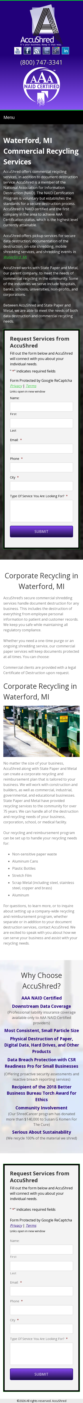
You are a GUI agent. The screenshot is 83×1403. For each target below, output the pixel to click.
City (14, 477)
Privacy (16, 385)
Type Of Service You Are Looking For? (39, 496)
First (13, 414)
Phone (16, 459)
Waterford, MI (14, 257)
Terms (31, 385)
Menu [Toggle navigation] (9, 117)
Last (13, 430)
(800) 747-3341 (41, 62)
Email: (16, 440)
